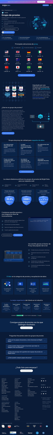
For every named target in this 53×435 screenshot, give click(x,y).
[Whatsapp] (41, 387)
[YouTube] (44, 374)
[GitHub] (46, 374)
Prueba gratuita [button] (45, 5)
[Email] (44, 387)
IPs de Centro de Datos (29, 47)
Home (3, 10)
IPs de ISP (39, 47)
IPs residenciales (17, 47)
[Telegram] (46, 387)
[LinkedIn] (41, 374)
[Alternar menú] (51, 5)
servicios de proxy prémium (38, 89)
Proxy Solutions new (8, 10)
